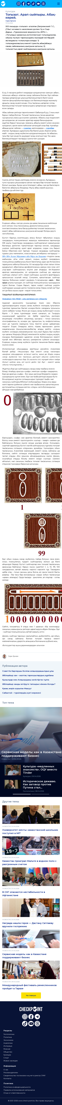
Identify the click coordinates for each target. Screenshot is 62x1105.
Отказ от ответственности (14, 1093)
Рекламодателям (10, 1073)
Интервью (7, 1046)
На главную (31, 995)
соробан (50, 128)
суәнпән (27, 128)
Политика (7, 1037)
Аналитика (7, 1043)
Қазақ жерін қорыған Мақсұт (17, 688)
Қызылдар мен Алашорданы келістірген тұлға (25, 680)
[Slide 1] (22, 794)
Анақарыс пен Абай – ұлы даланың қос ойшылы (24, 299)
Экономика (8, 1040)
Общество (7, 1052)
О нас (5, 1070)
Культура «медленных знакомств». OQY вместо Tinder (40, 769)
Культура (10, 11)
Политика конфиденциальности (17, 1087)
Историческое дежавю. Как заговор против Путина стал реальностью (39, 784)
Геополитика (28, 791)
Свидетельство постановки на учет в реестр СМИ (24, 1076)
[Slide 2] (40, 794)
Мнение (6, 1049)
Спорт (6, 1058)
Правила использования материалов (19, 1090)
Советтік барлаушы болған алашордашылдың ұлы (28, 671)
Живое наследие (10, 1061)
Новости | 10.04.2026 (11, 759)
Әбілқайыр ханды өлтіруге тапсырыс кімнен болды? (28, 684)
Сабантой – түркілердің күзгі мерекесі (21, 693)
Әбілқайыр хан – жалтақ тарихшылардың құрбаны (28, 675)
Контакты (7, 1079)
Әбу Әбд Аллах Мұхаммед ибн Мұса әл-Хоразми (24, 256)
